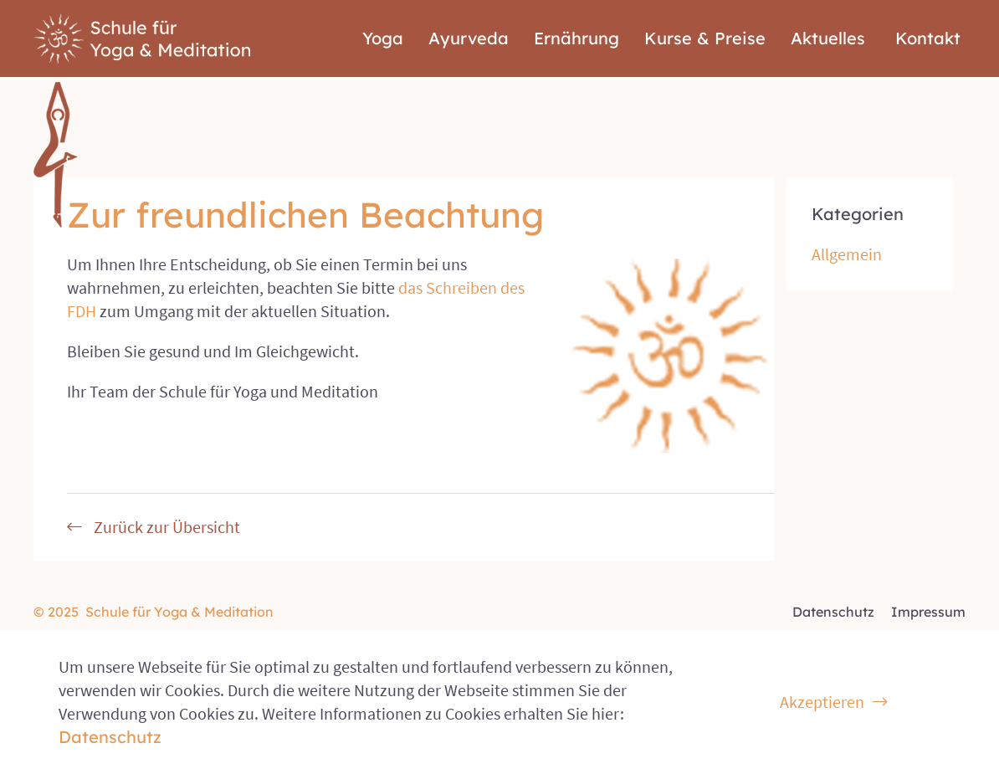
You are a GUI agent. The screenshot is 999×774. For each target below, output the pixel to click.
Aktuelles (828, 38)
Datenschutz (833, 611)
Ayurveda (468, 38)
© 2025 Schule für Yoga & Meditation (153, 611)
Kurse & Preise (705, 38)
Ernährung (576, 38)
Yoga (382, 38)
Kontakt (928, 38)
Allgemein (847, 253)
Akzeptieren (822, 701)
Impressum (928, 611)
